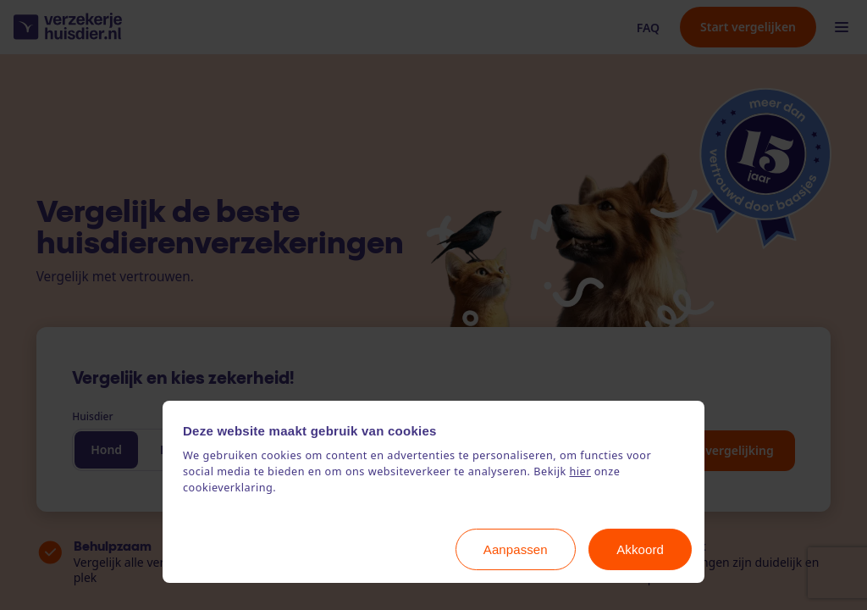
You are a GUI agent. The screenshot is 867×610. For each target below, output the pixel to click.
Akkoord (640, 549)
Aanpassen (515, 549)
